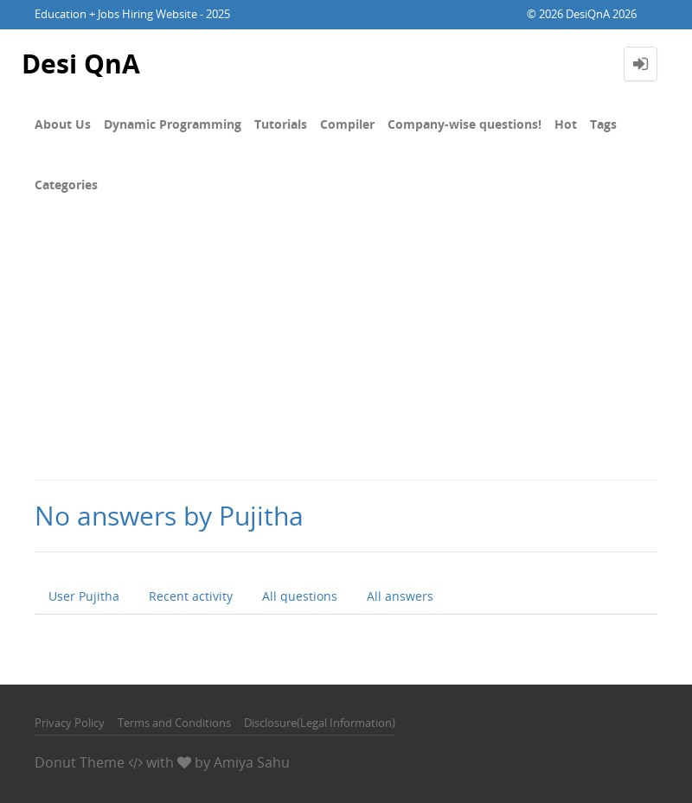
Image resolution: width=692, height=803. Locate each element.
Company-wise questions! (464, 124)
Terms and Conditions (174, 722)
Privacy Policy (70, 722)
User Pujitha (83, 596)
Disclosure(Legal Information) (319, 722)
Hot (565, 124)
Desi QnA (81, 63)
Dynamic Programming (172, 124)
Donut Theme (80, 762)
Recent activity (191, 596)
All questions (299, 596)
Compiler (347, 124)
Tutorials (280, 124)
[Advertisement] (346, 349)
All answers (400, 596)
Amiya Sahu (252, 762)
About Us (63, 124)
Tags (603, 124)
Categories (66, 184)
